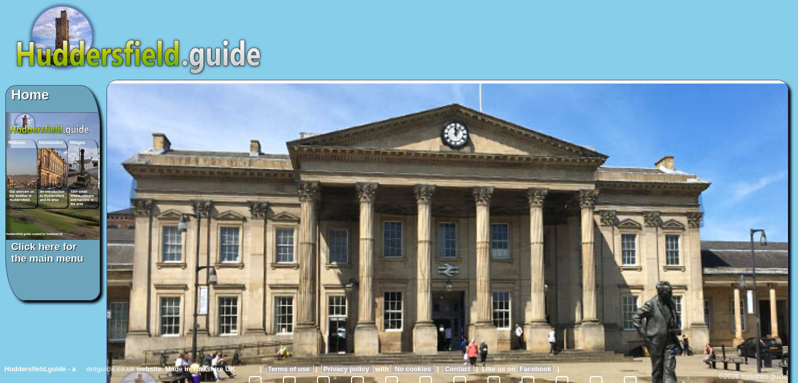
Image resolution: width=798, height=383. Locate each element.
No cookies (413, 369)
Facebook (535, 369)
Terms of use (290, 369)
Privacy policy (347, 369)
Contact (458, 369)
